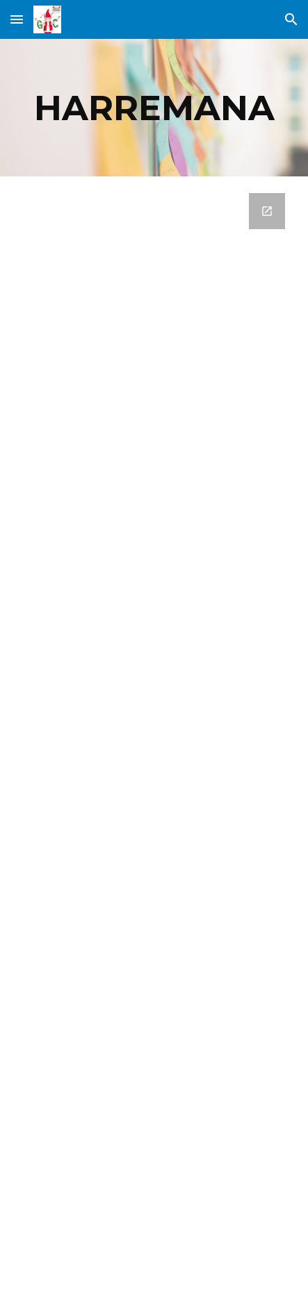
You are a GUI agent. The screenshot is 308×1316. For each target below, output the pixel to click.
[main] (154, 107)
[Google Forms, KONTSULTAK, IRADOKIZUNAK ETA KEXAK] (154, 746)
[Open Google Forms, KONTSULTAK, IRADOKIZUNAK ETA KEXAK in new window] (267, 211)
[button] (16, 19)
